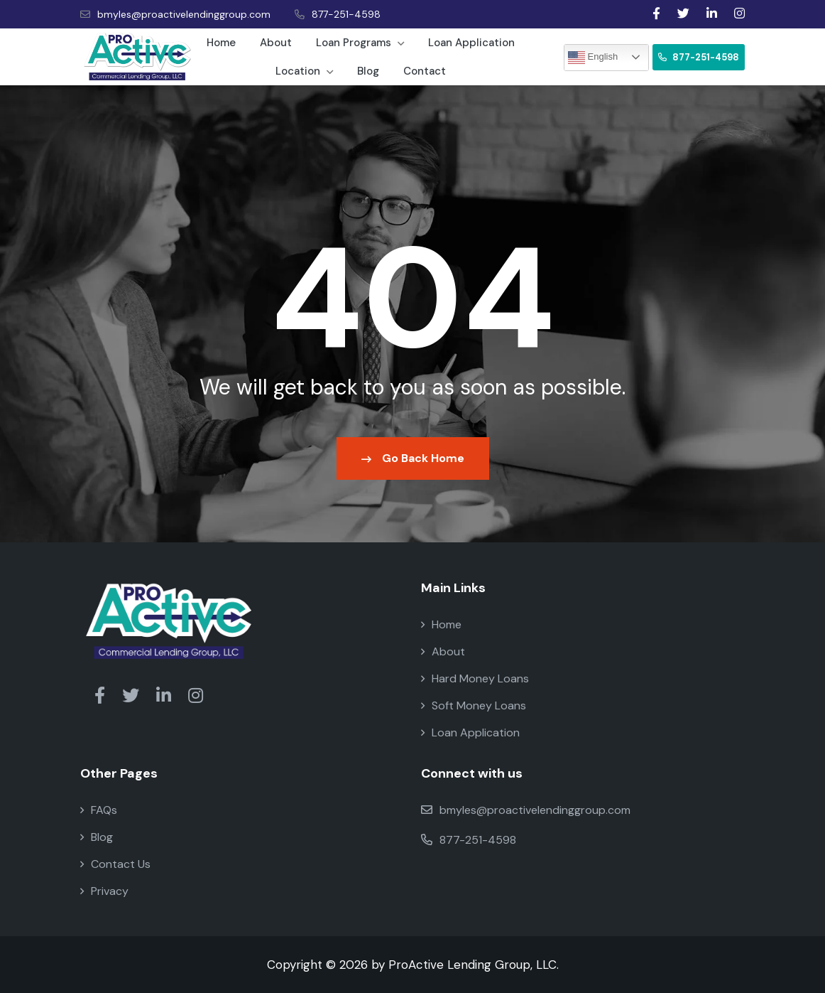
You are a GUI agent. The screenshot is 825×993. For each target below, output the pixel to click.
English (593, 57)
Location (304, 71)
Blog (368, 71)
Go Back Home (412, 458)
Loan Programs (360, 43)
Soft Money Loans (473, 705)
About (276, 43)
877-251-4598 (338, 14)
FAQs (98, 810)
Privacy (104, 891)
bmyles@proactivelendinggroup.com (175, 14)
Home (221, 43)
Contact (424, 71)
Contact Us (115, 864)
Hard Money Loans (475, 678)
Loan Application (471, 43)
